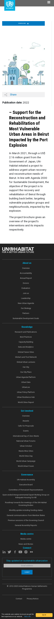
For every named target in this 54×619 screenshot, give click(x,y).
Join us (26, 293)
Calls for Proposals (26, 426)
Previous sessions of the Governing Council (26, 520)
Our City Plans (26, 372)
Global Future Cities (26, 352)
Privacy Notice (32, 599)
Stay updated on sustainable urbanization (27, 560)
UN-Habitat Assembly (26, 480)
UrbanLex (26, 387)
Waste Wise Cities (26, 451)
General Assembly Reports (26, 525)
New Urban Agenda (26, 303)
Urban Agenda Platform (26, 377)
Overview (26, 268)
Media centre (25, 539)
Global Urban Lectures (26, 362)
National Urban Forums (25, 441)
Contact (19, 599)
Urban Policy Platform (26, 392)
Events (26, 431)
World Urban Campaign (25, 461)
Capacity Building (26, 342)
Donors (26, 283)
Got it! (44, 615)
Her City (26, 367)
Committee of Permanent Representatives (26, 490)
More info (27, 616)
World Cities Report (26, 402)
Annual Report (26, 278)
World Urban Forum (26, 466)
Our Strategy (26, 308)
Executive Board (26, 485)
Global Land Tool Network (26, 357)
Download (23, 23)
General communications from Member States (26, 515)
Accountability (26, 273)
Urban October (26, 446)
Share (10, 94)
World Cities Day (26, 456)
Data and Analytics (26, 347)
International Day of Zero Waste (26, 436)
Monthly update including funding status (26, 510)
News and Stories (26, 544)
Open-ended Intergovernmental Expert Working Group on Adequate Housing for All (25, 496)
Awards (26, 421)
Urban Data (25, 382)
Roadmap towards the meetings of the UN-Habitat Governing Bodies (26, 503)
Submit (27, 572)
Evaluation (26, 288)
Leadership (26, 298)
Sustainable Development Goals (26, 318)
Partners (25, 313)
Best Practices (26, 337)
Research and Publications (26, 332)
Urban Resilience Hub (26, 397)
